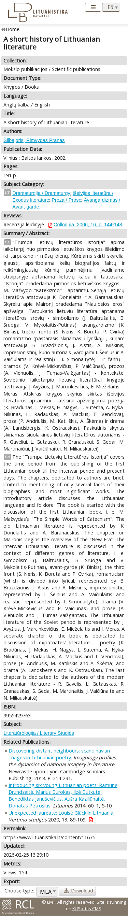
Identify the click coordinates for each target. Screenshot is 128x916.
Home (12, 29)
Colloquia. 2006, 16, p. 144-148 (88, 224)
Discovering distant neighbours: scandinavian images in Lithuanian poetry (59, 754)
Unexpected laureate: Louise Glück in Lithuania (61, 813)
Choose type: (19, 890)
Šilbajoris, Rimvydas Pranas (34, 140)
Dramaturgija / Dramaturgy (41, 193)
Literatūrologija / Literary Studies (38, 733)
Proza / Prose (66, 200)
